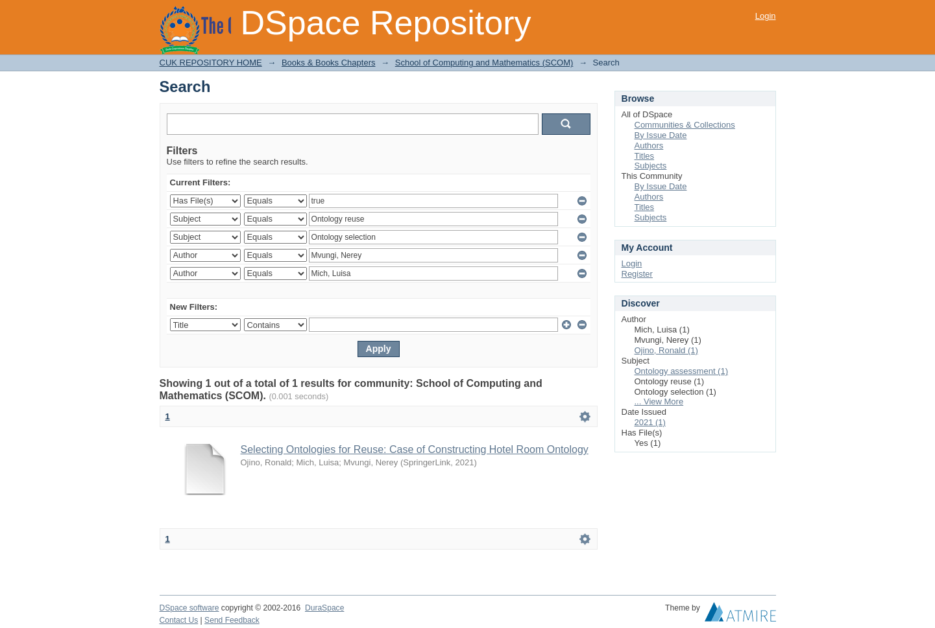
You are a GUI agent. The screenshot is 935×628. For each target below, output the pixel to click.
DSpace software (189, 607)
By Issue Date (661, 135)
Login (765, 16)
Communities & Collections (685, 125)
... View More (659, 401)
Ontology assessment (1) (682, 371)
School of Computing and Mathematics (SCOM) (484, 62)
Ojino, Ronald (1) (666, 350)
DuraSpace (324, 607)
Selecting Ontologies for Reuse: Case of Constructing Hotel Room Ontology (415, 449)
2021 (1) (650, 422)
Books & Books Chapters (329, 62)
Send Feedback (232, 620)
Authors (649, 145)
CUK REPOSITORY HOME (211, 62)
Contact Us (179, 620)
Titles (645, 156)
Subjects (651, 165)
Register (637, 274)
